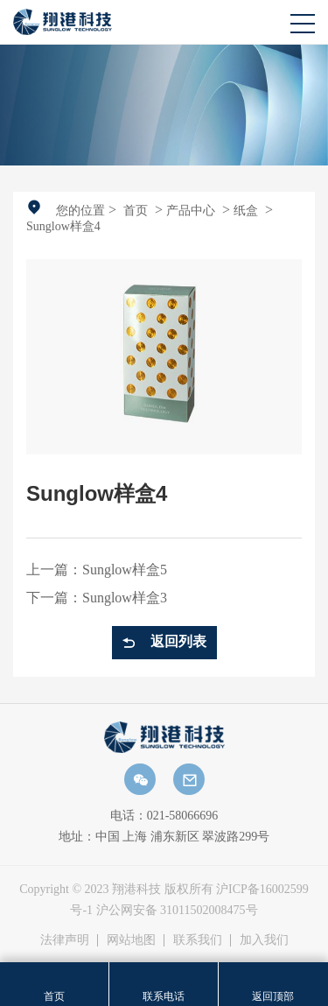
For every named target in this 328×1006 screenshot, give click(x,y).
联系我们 (197, 939)
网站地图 (131, 939)
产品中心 (190, 210)
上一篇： (96, 569)
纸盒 (246, 210)
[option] (164, 104)
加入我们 (264, 939)
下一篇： (96, 597)
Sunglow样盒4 (63, 226)
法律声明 (64, 939)
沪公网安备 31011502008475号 (177, 910)
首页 (135, 210)
